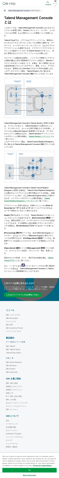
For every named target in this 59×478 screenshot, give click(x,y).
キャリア (9, 440)
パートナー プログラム (14, 437)
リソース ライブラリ (13, 331)
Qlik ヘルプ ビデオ (13, 315)
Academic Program (13, 434)
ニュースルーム (12, 443)
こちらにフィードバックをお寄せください (22, 295)
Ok (29, 470)
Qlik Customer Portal (14, 328)
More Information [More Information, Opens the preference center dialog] (29, 475)
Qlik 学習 (9, 325)
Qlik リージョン (12, 409)
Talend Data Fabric (13, 353)
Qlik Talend (10, 346)
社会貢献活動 (11, 427)
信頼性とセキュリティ (14, 386)
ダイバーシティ (12, 430)
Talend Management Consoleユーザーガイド (24, 10)
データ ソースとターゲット (16, 406)
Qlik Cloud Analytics (14, 362)
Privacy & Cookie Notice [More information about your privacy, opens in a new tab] (42, 465)
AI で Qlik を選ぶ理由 (14, 396)
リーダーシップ (12, 424)
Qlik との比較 (11, 399)
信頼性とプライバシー (14, 390)
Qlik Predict (10, 369)
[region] (29, 465)
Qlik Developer (12, 318)
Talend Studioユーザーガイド (40, 136)
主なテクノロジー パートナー (17, 403)
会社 (7, 420)
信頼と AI (9, 393)
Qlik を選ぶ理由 (12, 383)
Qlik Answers (11, 365)
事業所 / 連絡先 (11, 447)
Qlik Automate (11, 372)
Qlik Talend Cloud (13, 349)
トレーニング (11, 321)
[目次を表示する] (4, 10)
